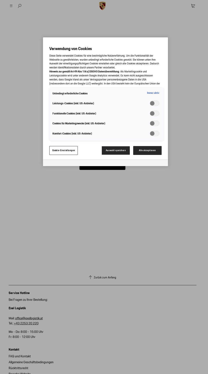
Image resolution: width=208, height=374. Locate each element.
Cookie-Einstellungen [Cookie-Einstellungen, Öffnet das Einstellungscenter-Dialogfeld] (63, 150)
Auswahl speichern (116, 150)
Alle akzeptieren (147, 150)
